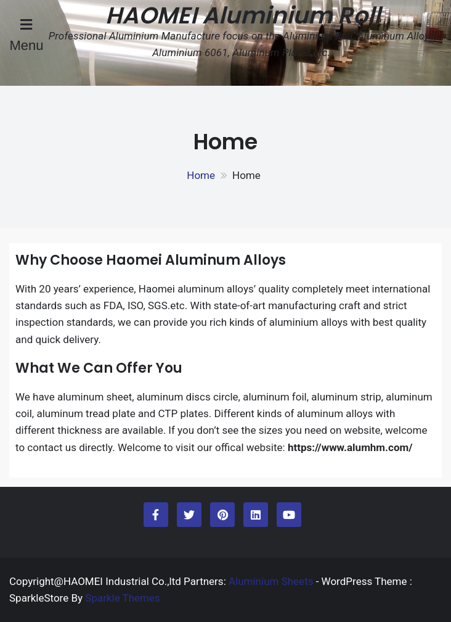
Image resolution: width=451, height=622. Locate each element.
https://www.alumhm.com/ (350, 447)
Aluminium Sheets (272, 581)
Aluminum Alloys (225, 260)
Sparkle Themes (122, 598)
